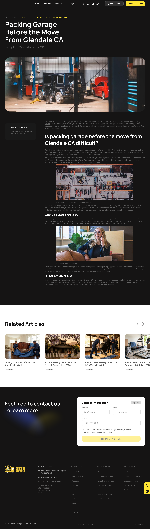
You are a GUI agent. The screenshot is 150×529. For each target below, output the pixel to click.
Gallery (74, 499)
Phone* (84, 419)
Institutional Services (106, 499)
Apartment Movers (105, 472)
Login (72, 4)
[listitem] (23, 352)
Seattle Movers (129, 490)
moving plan (72, 267)
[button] (36, 3)
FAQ (73, 494)
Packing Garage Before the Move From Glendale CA (44, 17)
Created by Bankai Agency (85, 524)
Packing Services (104, 485)
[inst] (93, 4)
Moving (36, 4)
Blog (16, 17)
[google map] (88, 4)
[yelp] (83, 4)
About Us (75, 481)
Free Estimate (77, 476)
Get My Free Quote (135, 4)
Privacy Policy (77, 508)
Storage (101, 490)
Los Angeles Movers (131, 472)
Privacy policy (139, 524)
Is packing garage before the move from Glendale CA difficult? (21, 133)
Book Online (76, 472)
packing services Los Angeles (86, 150)
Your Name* (86, 408)
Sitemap (75, 512)
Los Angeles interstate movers (65, 205)
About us (58, 4)
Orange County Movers (133, 476)
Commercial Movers (105, 476)
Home (7, 17)
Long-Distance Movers (106, 481)
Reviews (75, 503)
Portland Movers (130, 485)
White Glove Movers (105, 494)
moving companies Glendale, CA (65, 160)
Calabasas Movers (131, 481)
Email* (115, 408)
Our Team (75, 485)
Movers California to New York (71, 221)
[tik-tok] (97, 4)
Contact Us (76, 490)
